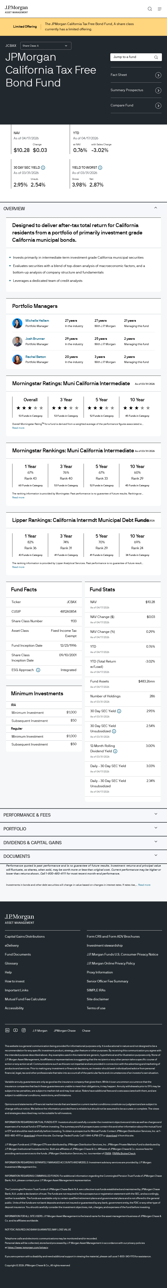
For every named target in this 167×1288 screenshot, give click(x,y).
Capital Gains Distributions (25, 936)
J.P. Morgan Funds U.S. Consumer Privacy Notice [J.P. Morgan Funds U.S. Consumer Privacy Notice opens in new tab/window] (122, 954)
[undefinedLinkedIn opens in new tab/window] (7, 1031)
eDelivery (12, 945)
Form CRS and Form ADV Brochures (113, 936)
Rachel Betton (35, 357)
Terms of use (96, 1008)
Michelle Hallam (37, 320)
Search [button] (148, 7)
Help (8, 972)
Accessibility (14, 1008)
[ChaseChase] (86, 1031)
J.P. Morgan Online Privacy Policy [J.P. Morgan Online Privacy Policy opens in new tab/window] (111, 963)
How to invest (14, 981)
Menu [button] (158, 8)
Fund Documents (18, 954)
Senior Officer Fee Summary (107, 981)
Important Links (16, 990)
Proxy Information (100, 972)
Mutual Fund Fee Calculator (25, 999)
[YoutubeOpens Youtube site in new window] (15, 1031)
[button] (156, 57)
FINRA (108, 1153)
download (29, 1135)
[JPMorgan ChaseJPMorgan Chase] (65, 1031)
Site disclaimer (98, 999)
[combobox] (45, 46)
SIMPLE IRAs (96, 990)
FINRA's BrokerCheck (124, 1153)
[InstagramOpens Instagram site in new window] (23, 1031)
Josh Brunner (35, 338)
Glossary (11, 963)
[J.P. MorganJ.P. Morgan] (40, 1031)
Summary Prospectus (136, 90)
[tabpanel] (83, 513)
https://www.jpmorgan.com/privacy (28, 1247)
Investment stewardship (105, 945)
